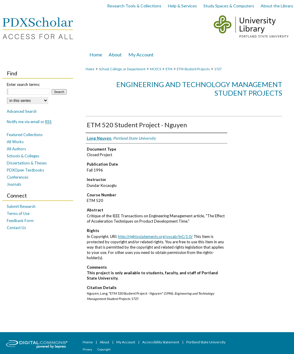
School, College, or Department (122, 69)
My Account (126, 342)
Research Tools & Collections (134, 5)
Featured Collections (25, 134)
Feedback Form (20, 220)
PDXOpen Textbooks (25, 170)
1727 (217, 69)
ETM (169, 69)
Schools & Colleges (23, 156)
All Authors (16, 148)
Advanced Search (22, 111)
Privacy (88, 349)
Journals (14, 184)
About (105, 342)
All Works (15, 141)
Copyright (104, 349)
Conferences (17, 177)
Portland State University (206, 342)
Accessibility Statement (161, 342)
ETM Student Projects (193, 69)
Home (90, 69)
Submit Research (21, 206)
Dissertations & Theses (27, 163)
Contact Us (16, 227)
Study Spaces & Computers (228, 5)
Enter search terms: (23, 84)
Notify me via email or (29, 121)
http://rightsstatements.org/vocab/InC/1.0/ (155, 236)
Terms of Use (18, 213)
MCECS (155, 69)
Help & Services (182, 5)
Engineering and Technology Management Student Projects (199, 88)
